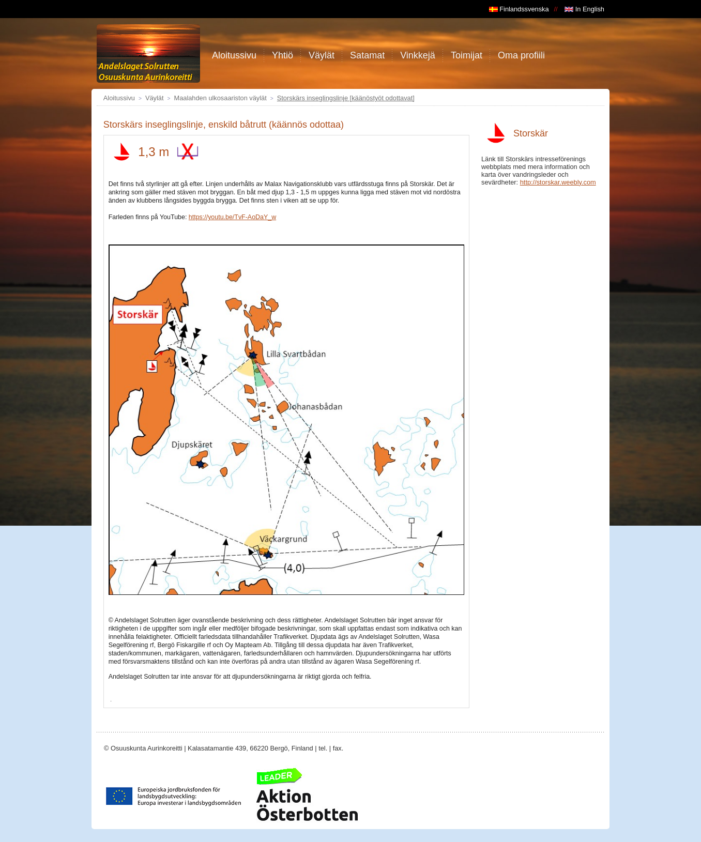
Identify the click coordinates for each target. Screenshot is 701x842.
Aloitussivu (119, 98)
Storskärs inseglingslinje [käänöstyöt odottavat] (346, 98)
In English (584, 9)
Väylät (154, 98)
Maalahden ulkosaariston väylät (220, 98)
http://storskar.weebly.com (558, 182)
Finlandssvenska (519, 9)
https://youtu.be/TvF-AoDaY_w (232, 217)
